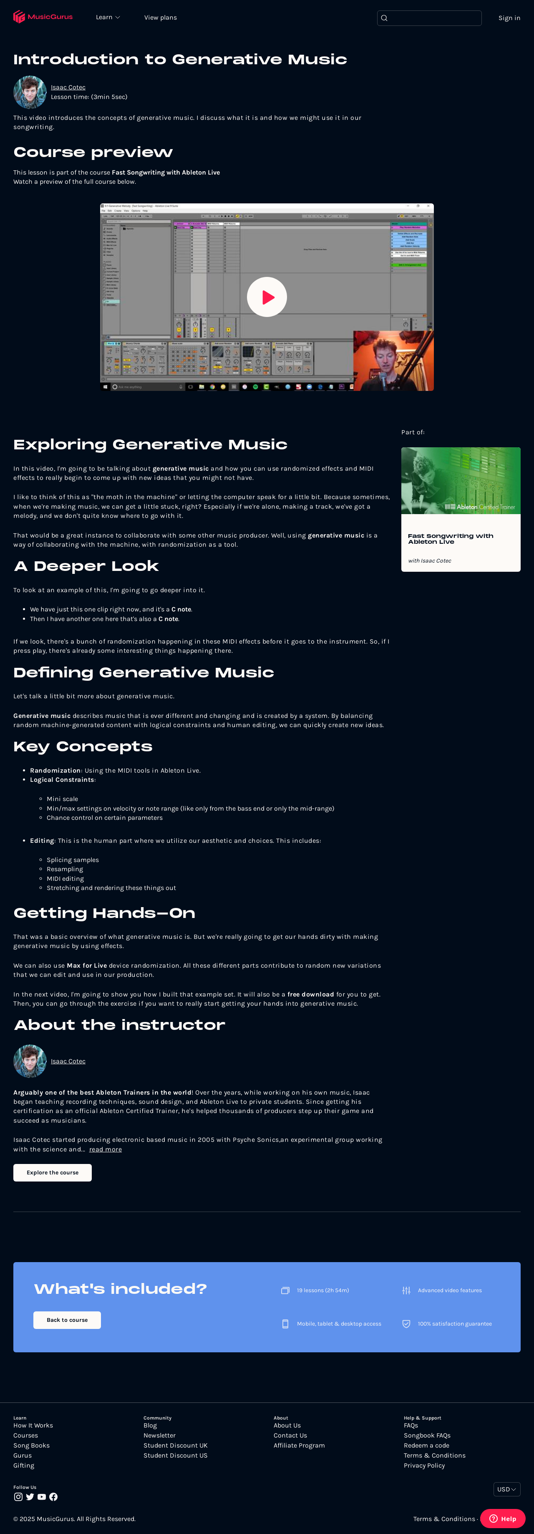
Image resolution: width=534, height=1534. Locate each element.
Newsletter (160, 1435)
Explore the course (52, 1172)
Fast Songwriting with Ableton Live (451, 539)
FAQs (411, 1425)
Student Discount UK (176, 1445)
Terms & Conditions (435, 1455)
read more (105, 1149)
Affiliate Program (299, 1445)
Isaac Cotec (68, 87)
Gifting (23, 1465)
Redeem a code (426, 1445)
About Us (287, 1425)
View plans (160, 17)
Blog (150, 1425)
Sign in (510, 18)
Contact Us (290, 1435)
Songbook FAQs (427, 1435)
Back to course (67, 1320)
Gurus (22, 1455)
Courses (25, 1435)
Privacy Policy (424, 1465)
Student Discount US (176, 1455)
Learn (105, 16)
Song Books (31, 1445)
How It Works (33, 1425)
